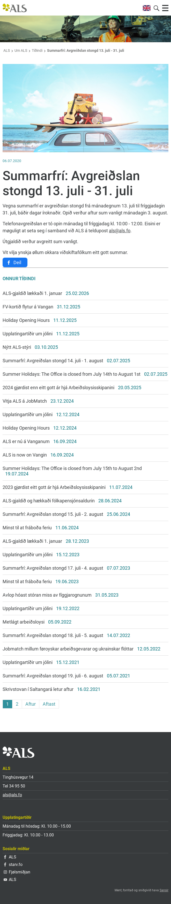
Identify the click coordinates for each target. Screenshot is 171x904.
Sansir (164, 890)
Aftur (30, 704)
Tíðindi (37, 50)
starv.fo (13, 864)
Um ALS (20, 50)
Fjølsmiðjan (17, 872)
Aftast (49, 704)
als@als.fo (119, 230)
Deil (17, 262)
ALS (6, 50)
